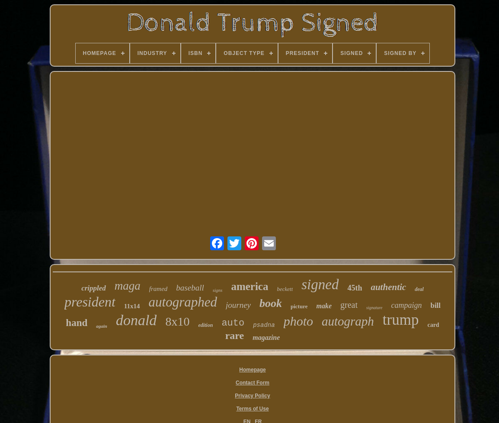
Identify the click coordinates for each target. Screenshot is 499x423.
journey (238, 305)
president (89, 302)
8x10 (177, 321)
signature (374, 307)
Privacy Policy (252, 396)
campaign (406, 305)
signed (320, 284)
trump (401, 319)
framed (158, 288)
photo (298, 321)
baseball (190, 287)
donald (136, 320)
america (249, 286)
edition (205, 325)
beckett (285, 289)
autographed (183, 302)
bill (435, 305)
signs (218, 290)
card (433, 325)
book (270, 303)
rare (234, 335)
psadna (264, 325)
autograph (348, 321)
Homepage (252, 370)
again (101, 326)
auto (232, 323)
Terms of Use (252, 409)
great (349, 305)
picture (299, 306)
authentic (388, 287)
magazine (266, 337)
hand (76, 322)
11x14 (132, 306)
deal (419, 289)
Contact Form (252, 383)
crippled (93, 288)
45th (354, 288)
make (324, 306)
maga (128, 285)
